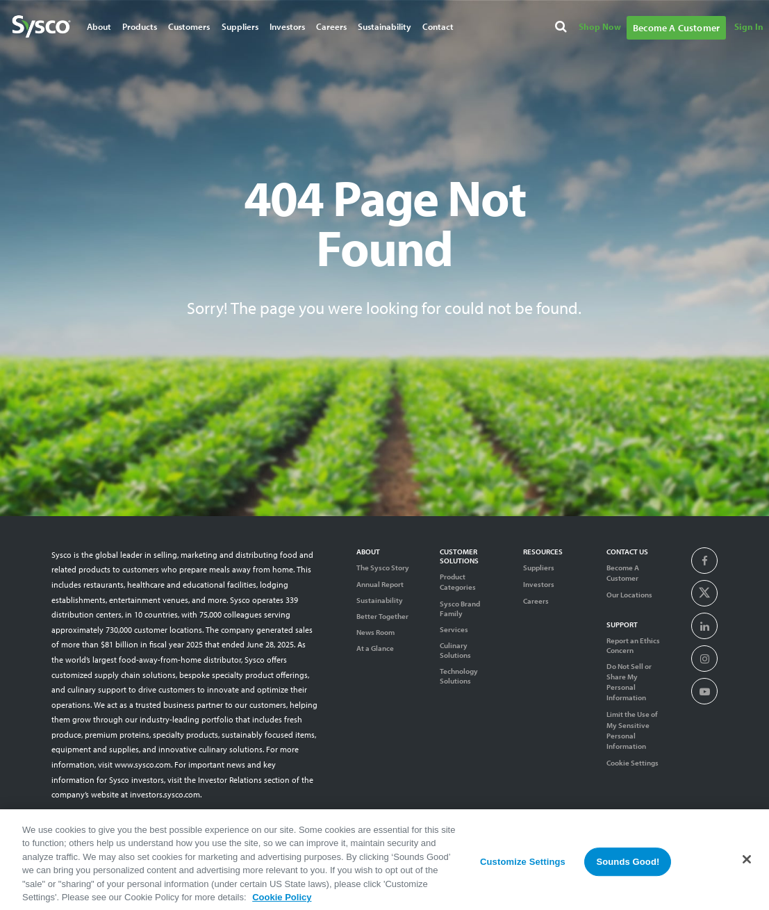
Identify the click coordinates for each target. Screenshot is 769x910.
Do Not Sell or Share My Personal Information (629, 681)
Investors (538, 584)
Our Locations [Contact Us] (629, 594)
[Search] (562, 27)
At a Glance (375, 648)
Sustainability (379, 600)
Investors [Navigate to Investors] (287, 26)
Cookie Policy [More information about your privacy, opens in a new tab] (281, 903)
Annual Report (380, 584)
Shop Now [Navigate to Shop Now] (600, 26)
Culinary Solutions (455, 650)
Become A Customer (622, 573)
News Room (375, 632)
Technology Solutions (459, 676)
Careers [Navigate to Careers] (331, 26)
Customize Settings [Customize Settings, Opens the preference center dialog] (522, 867)
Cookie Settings (632, 763)
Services (454, 629)
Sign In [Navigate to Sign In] (748, 26)
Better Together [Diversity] (382, 616)
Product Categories (458, 582)
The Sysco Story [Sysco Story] (382, 567)
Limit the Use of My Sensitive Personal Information (632, 729)
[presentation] (705, 561)
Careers (536, 601)
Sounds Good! (627, 867)
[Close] (746, 865)
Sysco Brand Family (460, 608)
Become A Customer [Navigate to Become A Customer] (676, 28)
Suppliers (538, 567)
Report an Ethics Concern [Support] (633, 645)
